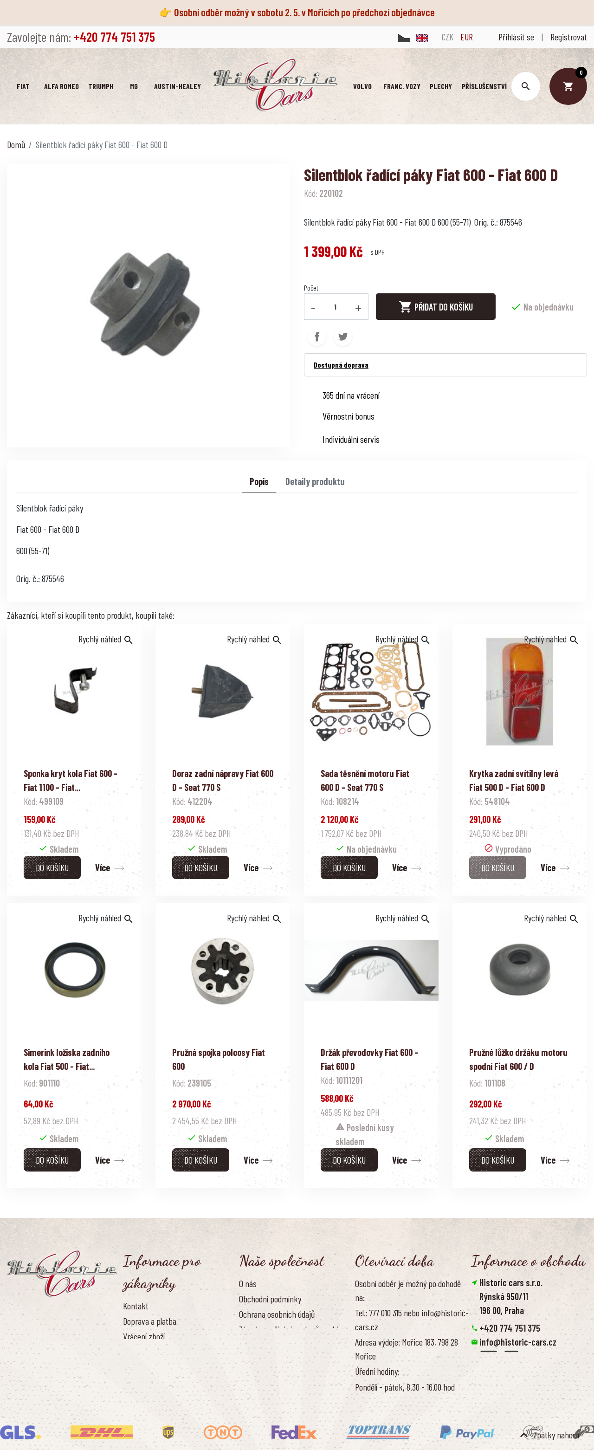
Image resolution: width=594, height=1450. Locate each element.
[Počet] (335, 306)
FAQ (128, 1351)
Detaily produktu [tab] (315, 480)
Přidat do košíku (436, 306)
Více (102, 867)
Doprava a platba (149, 1321)
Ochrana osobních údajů (277, 1314)
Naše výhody (259, 1344)
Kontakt (135, 1305)
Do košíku (52, 867)
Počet (311, 287)
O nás (248, 1283)
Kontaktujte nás (148, 1366)
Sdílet (317, 336)
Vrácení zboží (144, 1336)
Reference (139, 1382)
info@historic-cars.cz (517, 1341)
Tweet (343, 336)
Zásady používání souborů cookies (292, 1329)
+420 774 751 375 (509, 1327)
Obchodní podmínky (270, 1298)
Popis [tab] (259, 480)
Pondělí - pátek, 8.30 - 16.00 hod (405, 1386)
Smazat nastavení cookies (516, 1383)
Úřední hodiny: (377, 1371)
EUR (466, 36)
